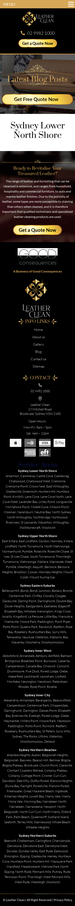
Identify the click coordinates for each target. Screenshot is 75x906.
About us (38, 337)
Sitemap (38, 366)
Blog (38, 351)
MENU (9, 4)
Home (38, 329)
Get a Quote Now (37, 43)
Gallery (38, 344)
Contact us (38, 359)
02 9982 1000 (41, 33)
